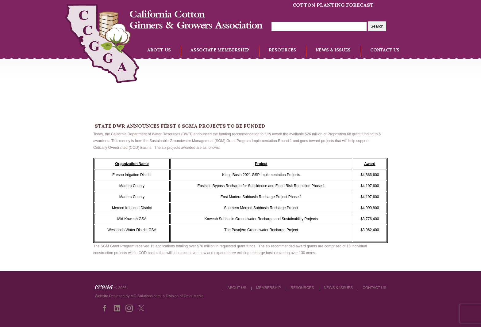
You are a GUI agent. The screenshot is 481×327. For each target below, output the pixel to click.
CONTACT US (384, 50)
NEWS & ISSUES (333, 50)
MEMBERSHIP (268, 288)
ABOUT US (159, 50)
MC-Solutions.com (146, 296)
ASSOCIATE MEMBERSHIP (219, 50)
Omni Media (194, 296)
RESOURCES (282, 50)
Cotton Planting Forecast (333, 5)
